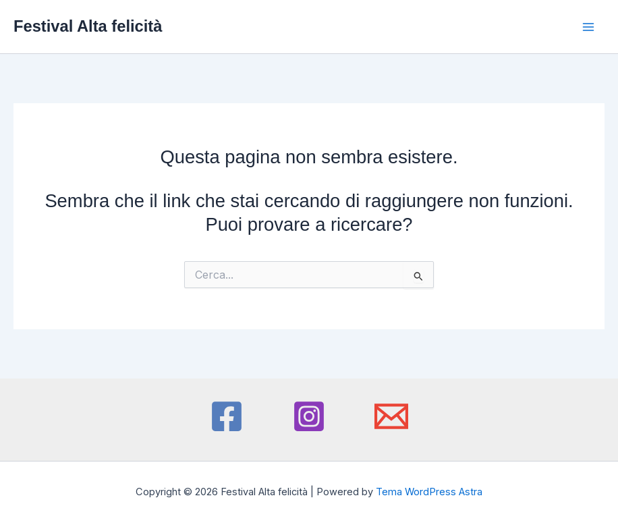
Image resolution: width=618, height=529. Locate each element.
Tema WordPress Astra (429, 492)
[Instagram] (309, 416)
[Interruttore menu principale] (589, 27)
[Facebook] (226, 416)
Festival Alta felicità (87, 26)
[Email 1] (391, 416)
